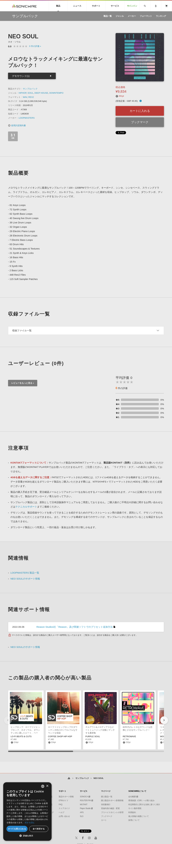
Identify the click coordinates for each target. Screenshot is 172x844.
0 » (35, 46)
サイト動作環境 (134, 808)
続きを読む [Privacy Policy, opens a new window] (30, 822)
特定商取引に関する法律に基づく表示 (144, 804)
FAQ (60, 804)
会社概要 (132, 796)
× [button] (47, 786)
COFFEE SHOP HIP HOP (60, 736)
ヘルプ (61, 812)
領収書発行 (105, 804)
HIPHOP (22, 93)
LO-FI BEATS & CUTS (21, 736)
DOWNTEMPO (56, 93)
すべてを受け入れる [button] (17, 828)
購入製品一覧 (106, 796)
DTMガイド (63, 800)
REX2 (31, 97)
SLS (81, 816)
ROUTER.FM (85, 800)
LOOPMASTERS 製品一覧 (24, 572)
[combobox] (42, 786)
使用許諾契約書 (17, 125)
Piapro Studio (85, 808)
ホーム (69, 778)
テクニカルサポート (26, 506)
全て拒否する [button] (39, 828)
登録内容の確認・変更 (110, 808)
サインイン (132, 6)
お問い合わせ (64, 816)
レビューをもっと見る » (22, 383)
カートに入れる (140, 110)
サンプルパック (30, 89)
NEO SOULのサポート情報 (25, 578)
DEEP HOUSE (41, 93)
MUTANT (83, 804)
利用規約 (132, 812)
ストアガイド (64, 808)
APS (82, 812)
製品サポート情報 (66, 796)
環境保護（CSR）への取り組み (141, 800)
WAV (25, 97)
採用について (133, 820)
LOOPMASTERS (27, 118)
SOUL (30, 93)
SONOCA (84, 796)
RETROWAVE (129, 736)
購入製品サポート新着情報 (112, 800)
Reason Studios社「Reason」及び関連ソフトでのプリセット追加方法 (74, 626)
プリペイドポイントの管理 (112, 812)
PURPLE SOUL (92, 736)
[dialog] (27, 811)
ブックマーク (139, 122)
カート (104, 820)
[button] (164, 720)
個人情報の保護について (138, 816)
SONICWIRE (24, 5)
